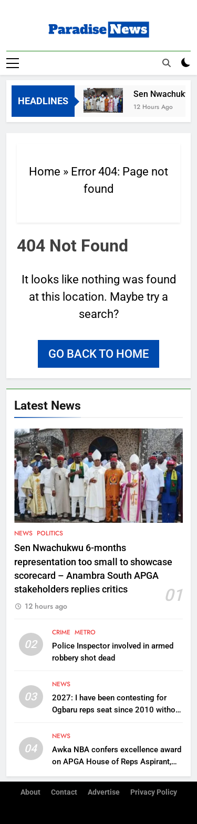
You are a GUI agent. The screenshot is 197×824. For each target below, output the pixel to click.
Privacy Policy (153, 792)
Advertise (104, 792)
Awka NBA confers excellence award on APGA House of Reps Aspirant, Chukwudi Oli (116, 761)
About (30, 792)
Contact (64, 792)
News (23, 533)
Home (44, 171)
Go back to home (98, 353)
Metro (85, 632)
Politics (50, 533)
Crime (61, 632)
